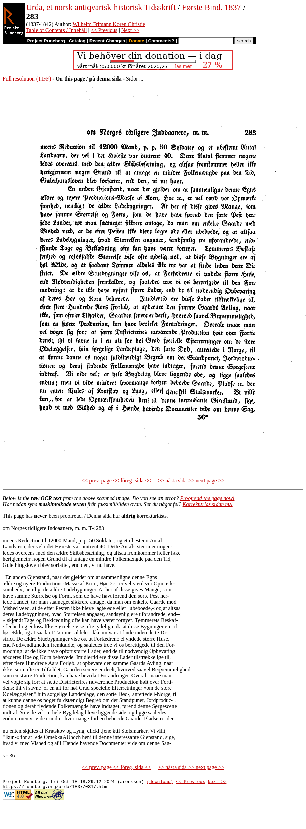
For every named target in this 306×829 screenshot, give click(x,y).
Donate (136, 40)
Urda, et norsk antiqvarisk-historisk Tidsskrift (101, 7)
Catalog (77, 40)
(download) (160, 782)
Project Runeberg (46, 40)
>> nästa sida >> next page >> (191, 480)
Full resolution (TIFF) (27, 79)
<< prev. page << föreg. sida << (116, 480)
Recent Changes (107, 40)
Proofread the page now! (207, 498)
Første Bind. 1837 (211, 7)
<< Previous (104, 30)
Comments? (161, 40)
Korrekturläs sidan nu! (208, 504)
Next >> (130, 30)
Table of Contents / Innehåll (56, 30)
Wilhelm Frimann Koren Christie (109, 24)
